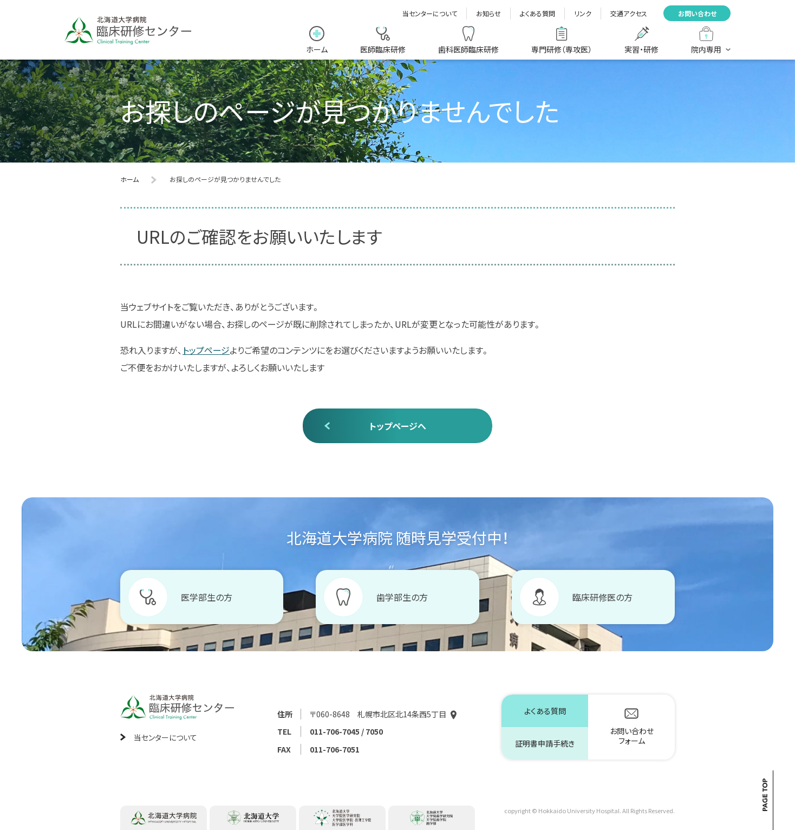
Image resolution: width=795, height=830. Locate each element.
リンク (582, 13)
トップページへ (397, 425)
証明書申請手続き (545, 743)
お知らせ (488, 13)
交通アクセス (628, 13)
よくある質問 (537, 13)
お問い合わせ (697, 13)
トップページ (206, 349)
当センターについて (429, 13)
